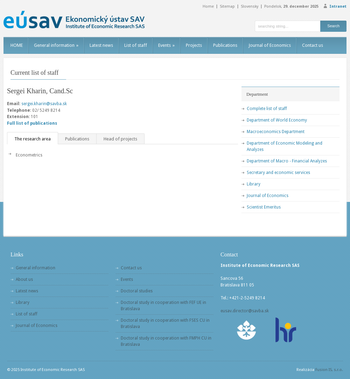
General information (56, 45)
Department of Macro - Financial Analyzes (287, 161)
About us (24, 279)
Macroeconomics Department (275, 131)
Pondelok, (291, 6)
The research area (32, 138)
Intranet (337, 6)
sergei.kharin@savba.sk (44, 103)
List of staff (135, 45)
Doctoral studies (137, 291)
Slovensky (249, 6)
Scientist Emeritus (264, 207)
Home (208, 6)
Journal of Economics (269, 45)
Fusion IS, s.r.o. (329, 369)
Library (253, 184)
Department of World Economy (277, 120)
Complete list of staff (267, 108)
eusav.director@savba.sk (244, 310)
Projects (194, 45)
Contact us (312, 45)
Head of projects (120, 138)
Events (166, 45)
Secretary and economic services (278, 172)
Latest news (101, 45)
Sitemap (227, 6)
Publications (225, 45)
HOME (16, 45)
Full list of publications (32, 123)
